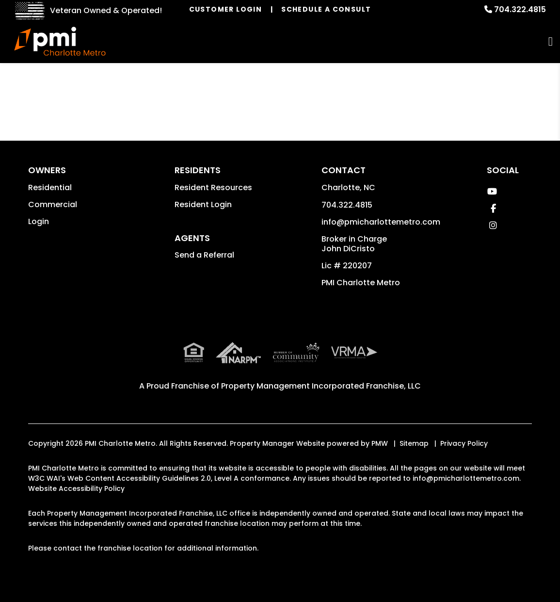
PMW (379, 443)
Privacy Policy (464, 443)
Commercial (52, 204)
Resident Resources (213, 187)
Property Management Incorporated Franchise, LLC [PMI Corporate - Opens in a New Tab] (321, 385)
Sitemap (414, 443)
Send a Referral (204, 254)
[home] (60, 41)
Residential (50, 187)
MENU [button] (550, 41)
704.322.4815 (520, 9)
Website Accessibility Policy (76, 488)
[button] (492, 191)
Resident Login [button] (203, 204)
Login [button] (38, 221)
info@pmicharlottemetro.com (380, 222)
